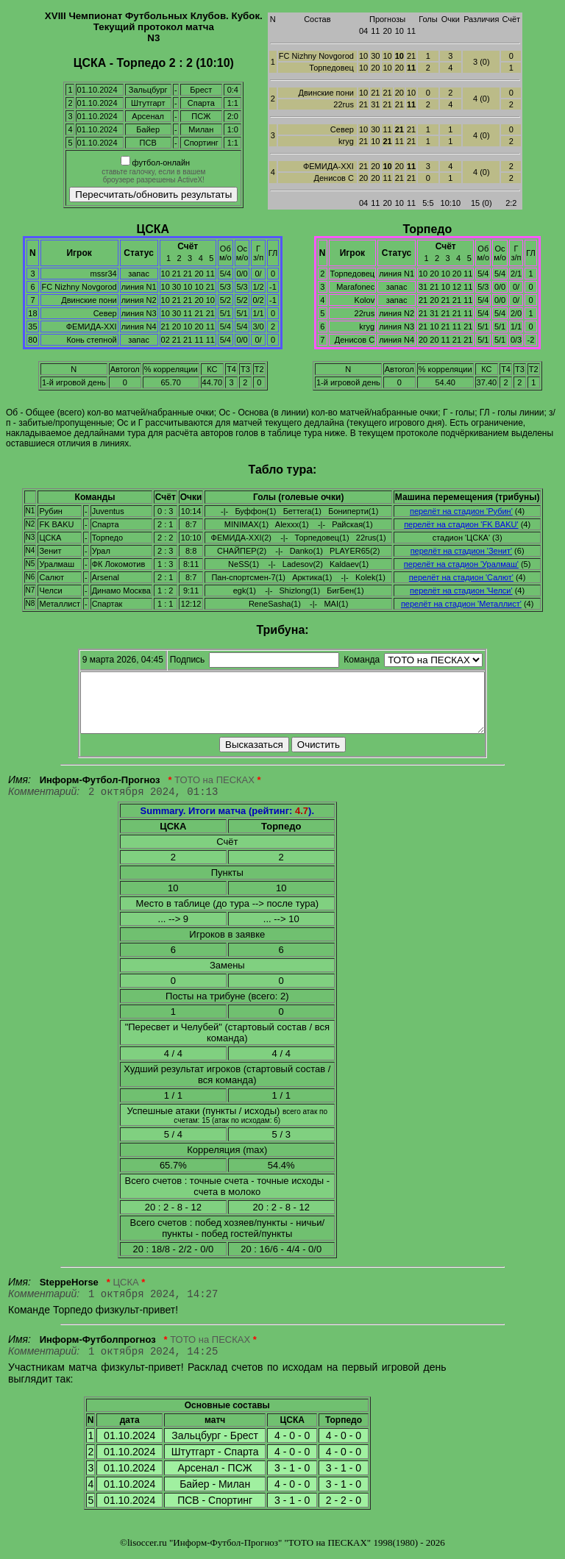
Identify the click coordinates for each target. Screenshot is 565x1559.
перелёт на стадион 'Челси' (461, 590)
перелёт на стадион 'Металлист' (461, 603)
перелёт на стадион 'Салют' (461, 577)
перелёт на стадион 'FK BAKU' (461, 524)
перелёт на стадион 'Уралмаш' (461, 564)
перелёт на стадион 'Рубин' (461, 511)
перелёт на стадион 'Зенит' (461, 550)
